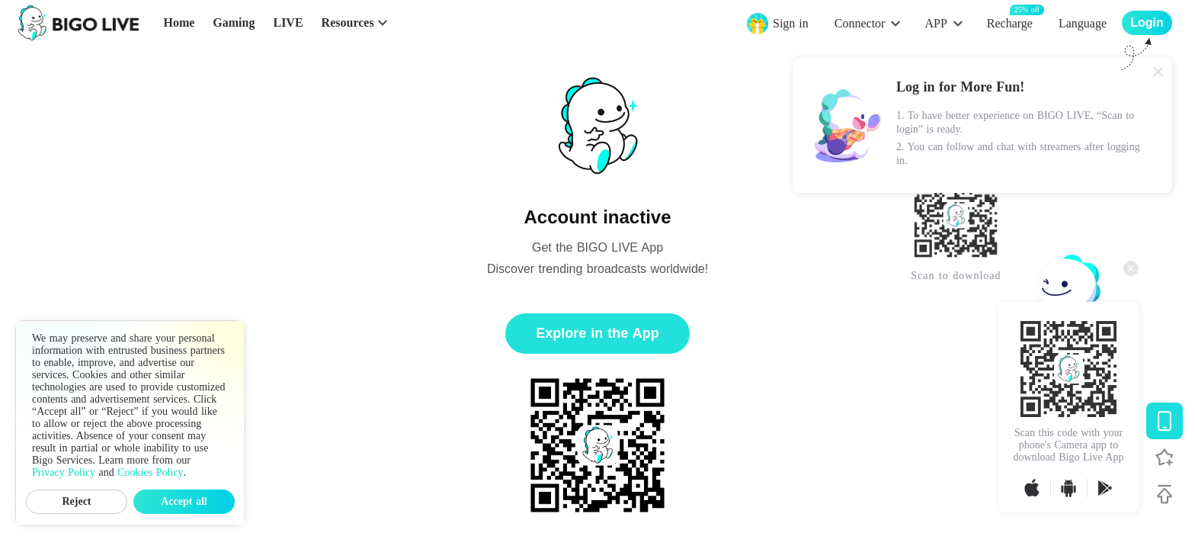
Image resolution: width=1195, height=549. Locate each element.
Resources (348, 22)
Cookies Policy (150, 472)
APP (935, 23)
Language (1083, 23)
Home (178, 22)
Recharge (1010, 22)
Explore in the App (597, 333)
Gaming (234, 22)
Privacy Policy (63, 472)
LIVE (288, 22)
